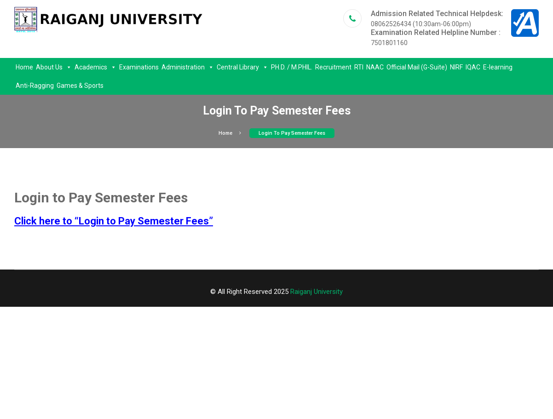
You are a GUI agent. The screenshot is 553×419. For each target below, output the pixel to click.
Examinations (139, 67)
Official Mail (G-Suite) (416, 67)
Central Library (242, 67)
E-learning (498, 67)
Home (24, 67)
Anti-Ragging (35, 85)
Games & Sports (80, 85)
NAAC (375, 67)
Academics (95, 67)
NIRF (456, 67)
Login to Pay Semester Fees (292, 133)
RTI (358, 67)
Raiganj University (316, 291)
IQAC (473, 67)
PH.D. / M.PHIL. (291, 67)
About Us (54, 67)
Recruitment (333, 67)
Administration (187, 67)
